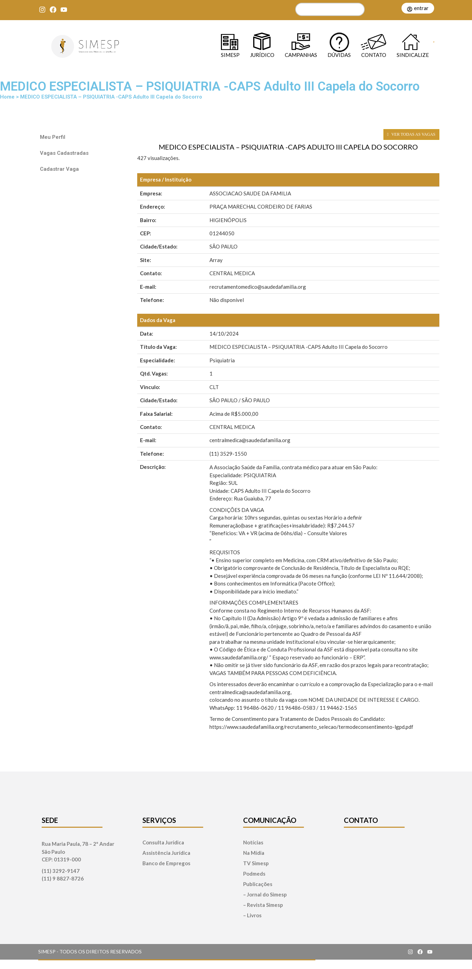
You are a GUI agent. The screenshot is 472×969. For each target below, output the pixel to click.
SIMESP (230, 55)
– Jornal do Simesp (265, 894)
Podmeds (254, 873)
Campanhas (301, 55)
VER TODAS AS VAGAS (411, 134)
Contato (373, 55)
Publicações (257, 884)
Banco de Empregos (166, 863)
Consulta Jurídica (163, 842)
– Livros (252, 915)
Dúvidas (339, 55)
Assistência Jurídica (166, 853)
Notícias (253, 842)
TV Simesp (256, 863)
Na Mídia (253, 853)
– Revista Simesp (263, 905)
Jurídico (262, 55)
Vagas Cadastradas (64, 153)
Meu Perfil (52, 137)
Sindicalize (413, 55)
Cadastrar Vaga (59, 169)
